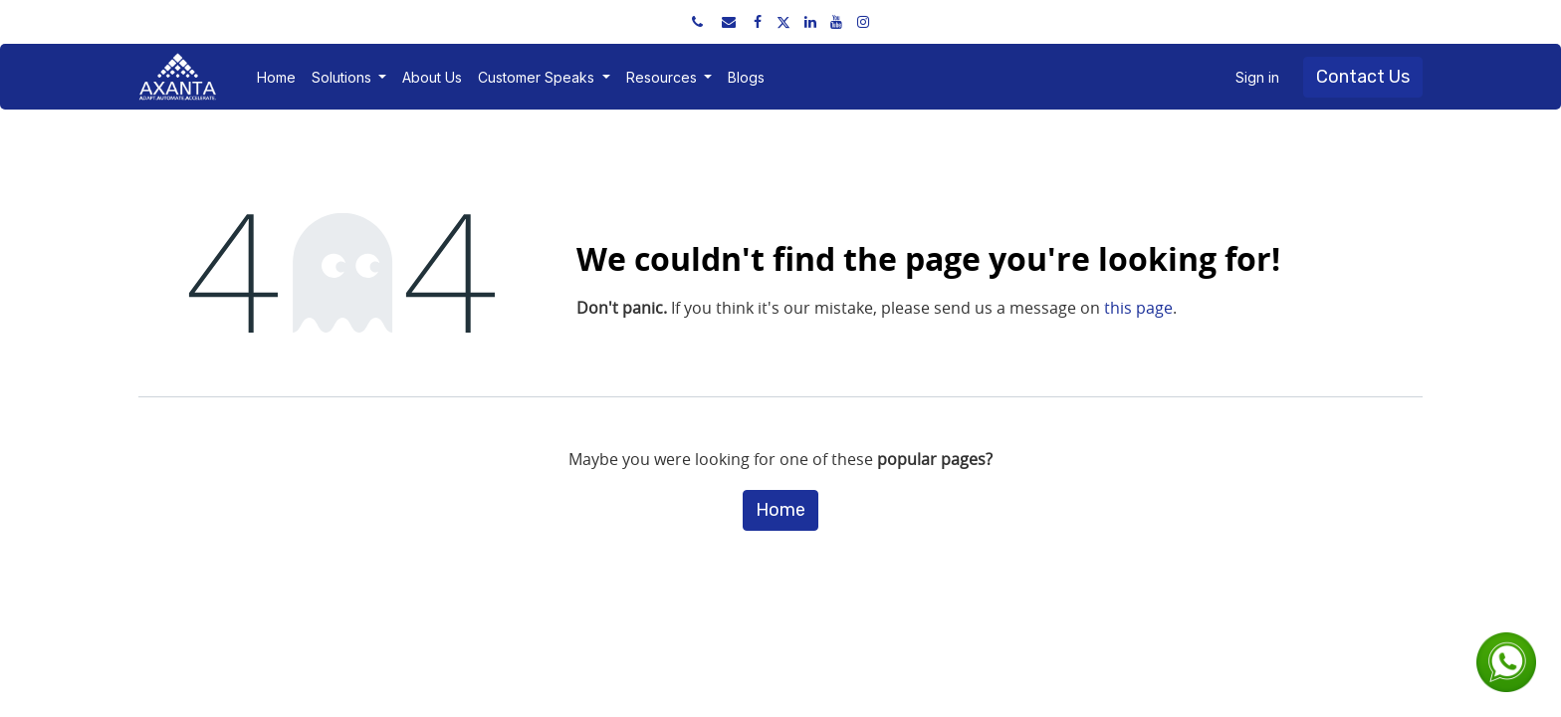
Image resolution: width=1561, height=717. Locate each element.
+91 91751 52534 (215, 21)
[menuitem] (276, 77)
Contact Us (1363, 77)
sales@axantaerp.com (362, 21)
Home (780, 510)
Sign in (1257, 77)
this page (1138, 308)
